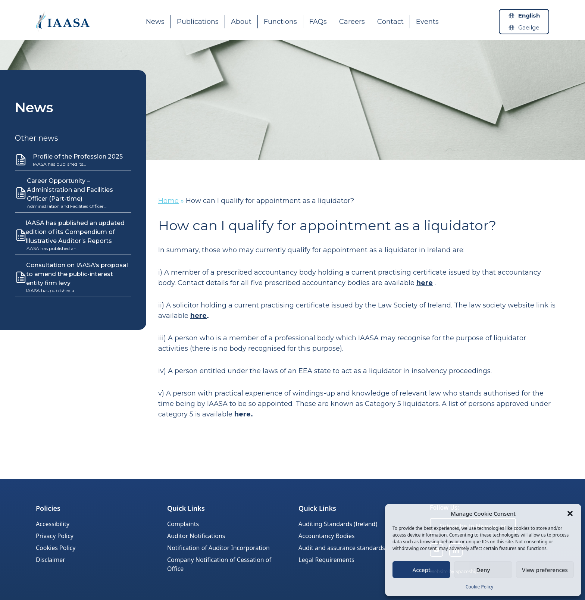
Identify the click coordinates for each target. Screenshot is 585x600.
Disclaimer (50, 560)
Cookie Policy (479, 587)
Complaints (183, 524)
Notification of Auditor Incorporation (218, 548)
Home (168, 201)
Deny (483, 570)
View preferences (545, 570)
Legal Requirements (326, 560)
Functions (280, 22)
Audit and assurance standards (341, 548)
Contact (390, 22)
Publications (198, 22)
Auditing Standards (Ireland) (337, 524)
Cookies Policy (55, 548)
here (424, 283)
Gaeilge (528, 27)
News (155, 22)
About (241, 22)
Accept (422, 570)
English (529, 15)
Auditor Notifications (196, 536)
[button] (570, 513)
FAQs (318, 22)
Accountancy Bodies (326, 536)
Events (427, 22)
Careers (352, 22)
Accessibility (52, 524)
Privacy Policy (54, 536)
